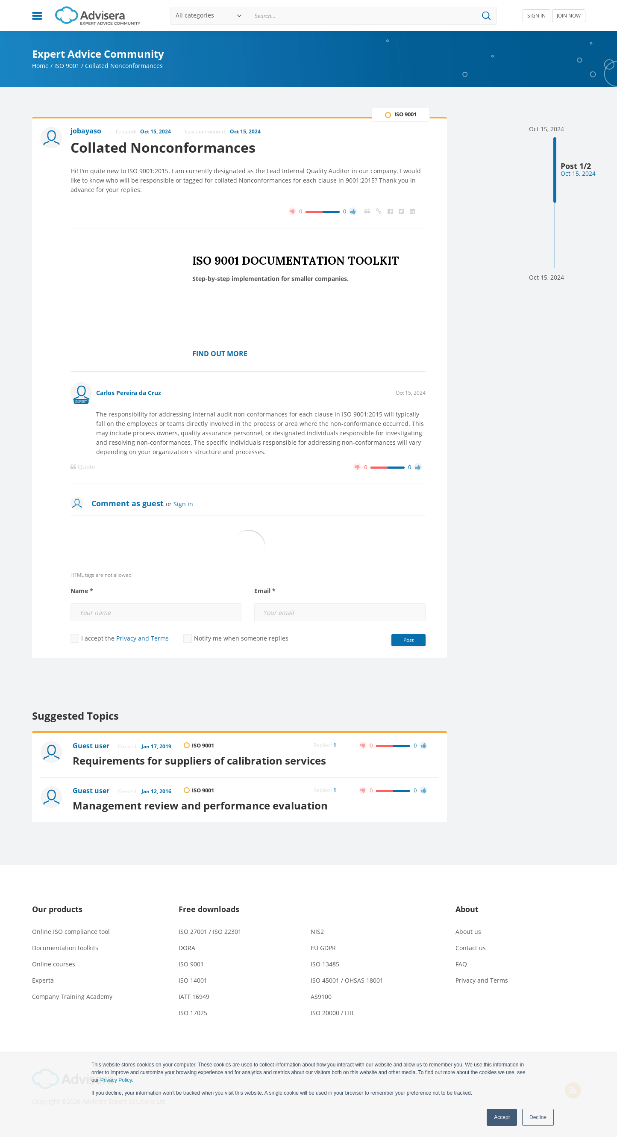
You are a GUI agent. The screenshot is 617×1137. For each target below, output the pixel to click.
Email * (265, 591)
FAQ (461, 964)
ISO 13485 (325, 964)
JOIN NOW (569, 15)
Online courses (53, 964)
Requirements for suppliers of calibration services (199, 760)
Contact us (470, 948)
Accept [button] (502, 1117)
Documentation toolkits (65, 948)
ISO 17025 (193, 1013)
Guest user (91, 745)
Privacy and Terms (142, 638)
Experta (43, 980)
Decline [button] (537, 1117)
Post (408, 640)
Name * (82, 591)
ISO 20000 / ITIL (333, 1013)
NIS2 (317, 931)
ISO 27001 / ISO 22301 (210, 931)
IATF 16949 (194, 996)
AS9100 (321, 996)
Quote (83, 467)
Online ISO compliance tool (71, 931)
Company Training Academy (72, 996)
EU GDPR (323, 948)
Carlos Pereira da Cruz (128, 393)
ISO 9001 (66, 66)
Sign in (183, 504)
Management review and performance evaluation (200, 805)
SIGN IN (536, 15)
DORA (187, 948)
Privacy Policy (116, 1080)
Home (40, 66)
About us (468, 931)
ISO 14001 (193, 980)
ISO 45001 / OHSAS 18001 (347, 980)
